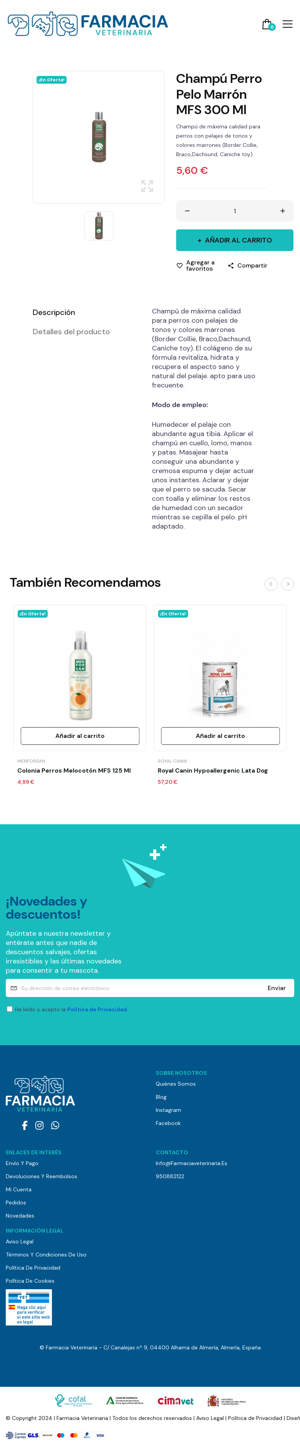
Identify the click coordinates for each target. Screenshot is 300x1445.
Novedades (20, 1215)
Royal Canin (172, 761)
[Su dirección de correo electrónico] (150, 988)
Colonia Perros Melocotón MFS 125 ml (74, 770)
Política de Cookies (30, 1280)
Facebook (168, 1123)
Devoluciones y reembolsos (41, 1176)
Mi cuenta (19, 1189)
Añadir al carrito (237, 240)
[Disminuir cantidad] (187, 210)
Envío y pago (22, 1163)
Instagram (168, 1109)
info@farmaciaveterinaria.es (191, 1163)
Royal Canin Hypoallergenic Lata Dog (213, 770)
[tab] (83, 312)
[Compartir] (247, 265)
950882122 (170, 1176)
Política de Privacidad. (97, 1009)
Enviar (277, 988)
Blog (161, 1096)
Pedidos (16, 1202)
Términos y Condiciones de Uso (46, 1254)
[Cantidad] (235, 210)
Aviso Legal (19, 1241)
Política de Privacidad (33, 1267)
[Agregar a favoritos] (195, 265)
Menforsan (31, 761)
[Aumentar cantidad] (283, 210)
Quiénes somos (176, 1083)
